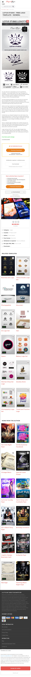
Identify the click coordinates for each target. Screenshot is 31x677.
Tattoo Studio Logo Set (23, 277)
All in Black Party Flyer (7, 527)
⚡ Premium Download (15, 149)
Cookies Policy (5, 634)
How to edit (18, 242)
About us (4, 648)
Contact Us (4, 645)
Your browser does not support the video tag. (15, 207)
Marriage (4, 581)
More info (13, 236)
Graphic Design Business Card (6, 555)
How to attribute (20, 239)
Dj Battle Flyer (21, 554)
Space (3, 355)
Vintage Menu (6, 471)
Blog (3, 639)
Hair (17, 329)
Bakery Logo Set (22, 355)
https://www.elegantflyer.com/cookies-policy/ (14, 661)
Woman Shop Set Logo (7, 381)
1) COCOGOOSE (6, 138)
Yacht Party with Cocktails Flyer (22, 499)
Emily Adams (11, 234)
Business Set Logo (7, 276)
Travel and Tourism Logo (23, 409)
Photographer (6, 304)
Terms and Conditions (6, 628)
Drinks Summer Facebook (21, 444)
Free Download (15, 162)
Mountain (19, 304)
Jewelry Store (21, 380)
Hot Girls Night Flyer (6, 444)
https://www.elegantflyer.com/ (6, 655)
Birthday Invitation (22, 526)
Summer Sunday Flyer (7, 499)
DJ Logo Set (5, 329)
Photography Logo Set (7, 409)
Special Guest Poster (21, 472)
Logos (11, 228)
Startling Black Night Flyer (21, 582)
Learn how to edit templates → (15, 194)
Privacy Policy (5, 631)
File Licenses (4, 625)
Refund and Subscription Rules (8, 642)
